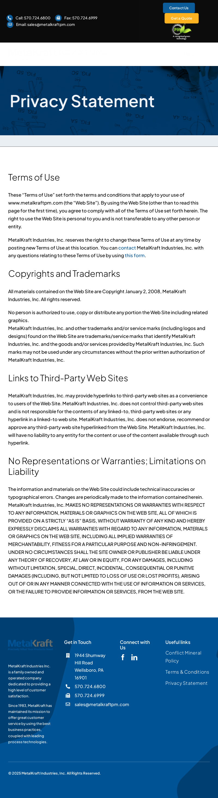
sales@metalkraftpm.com (51, 24)
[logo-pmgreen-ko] (181, 26)
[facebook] (123, 657)
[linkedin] (134, 657)
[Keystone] (83, 52)
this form (135, 255)
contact (127, 248)
